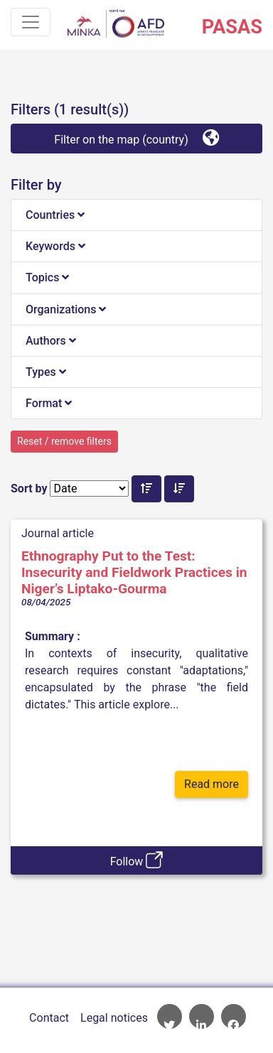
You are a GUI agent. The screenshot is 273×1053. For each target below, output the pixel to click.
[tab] (136, 215)
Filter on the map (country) (136, 137)
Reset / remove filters (64, 441)
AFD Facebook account (233, 1016)
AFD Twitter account (169, 1016)
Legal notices (114, 1018)
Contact (49, 1018)
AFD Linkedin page (201, 1016)
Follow (137, 859)
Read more (211, 784)
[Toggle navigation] (30, 22)
